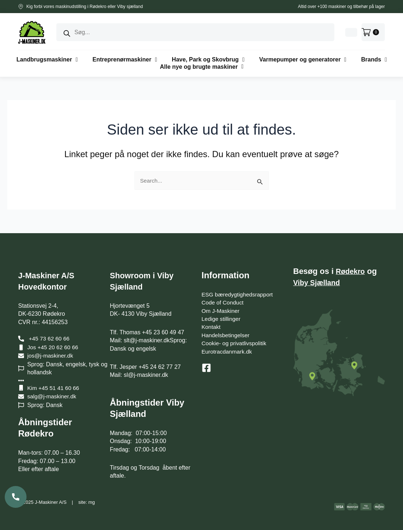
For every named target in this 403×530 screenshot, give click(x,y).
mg (91, 502)
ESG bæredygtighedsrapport (239, 294)
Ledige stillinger (222, 319)
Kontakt (211, 327)
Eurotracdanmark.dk (228, 351)
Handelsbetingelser (226, 335)
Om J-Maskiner (221, 311)
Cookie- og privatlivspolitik (235, 343)
